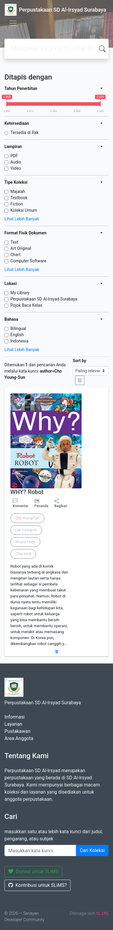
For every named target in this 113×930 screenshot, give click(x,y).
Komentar (20, 503)
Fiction (16, 204)
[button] (56, 651)
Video (15, 168)
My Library (20, 292)
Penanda (41, 506)
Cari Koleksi (92, 850)
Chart (15, 254)
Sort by (79, 360)
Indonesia (19, 341)
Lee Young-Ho (26, 530)
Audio (15, 162)
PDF (14, 155)
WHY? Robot (27, 492)
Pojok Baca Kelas (26, 305)
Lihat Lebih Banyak (21, 218)
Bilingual (18, 328)
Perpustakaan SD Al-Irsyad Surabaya (43, 299)
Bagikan (60, 503)
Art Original (20, 248)
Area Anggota (18, 738)
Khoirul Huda (25, 542)
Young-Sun (27, 518)
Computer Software (28, 260)
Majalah (17, 191)
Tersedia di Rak (24, 132)
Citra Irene (23, 554)
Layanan (13, 724)
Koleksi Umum (23, 210)
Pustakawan (17, 731)
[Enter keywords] (40, 850)
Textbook (19, 197)
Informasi (14, 717)
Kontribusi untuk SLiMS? (37, 885)
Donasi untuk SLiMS (33, 871)
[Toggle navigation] (13, 23)
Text (14, 242)
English (17, 334)
